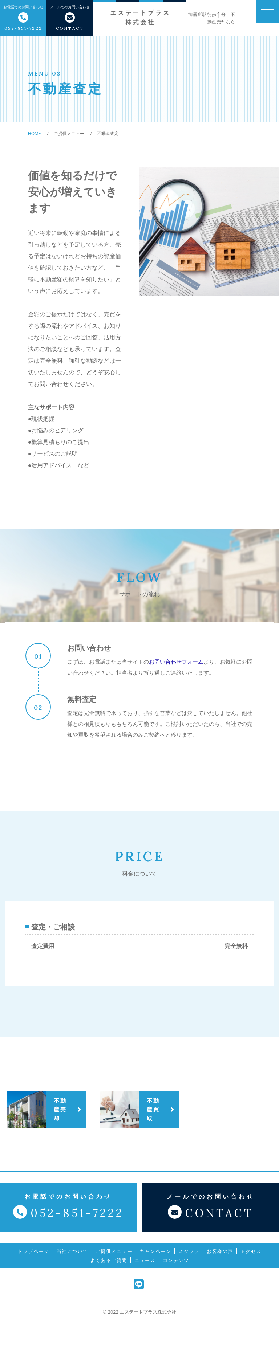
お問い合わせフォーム (176, 661)
